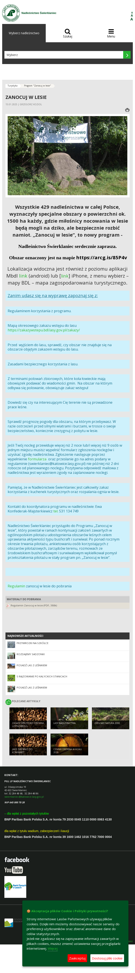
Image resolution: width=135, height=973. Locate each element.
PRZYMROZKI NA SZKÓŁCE (32, 643)
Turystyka (13, 85)
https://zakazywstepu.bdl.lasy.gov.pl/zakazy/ (44, 330)
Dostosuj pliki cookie (107, 958)
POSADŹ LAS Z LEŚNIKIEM (32, 665)
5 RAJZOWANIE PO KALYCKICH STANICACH (42, 676)
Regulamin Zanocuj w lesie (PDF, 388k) (34, 605)
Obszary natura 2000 (107, 723)
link (23, 275)
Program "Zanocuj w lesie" (37, 85)
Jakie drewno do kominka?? (22, 751)
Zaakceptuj (77, 958)
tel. (56, 511)
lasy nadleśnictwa (64, 723)
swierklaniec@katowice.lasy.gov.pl (24, 796)
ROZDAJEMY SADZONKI (31, 654)
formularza (37, 459)
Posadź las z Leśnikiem (32, 687)
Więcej (53, 948)
